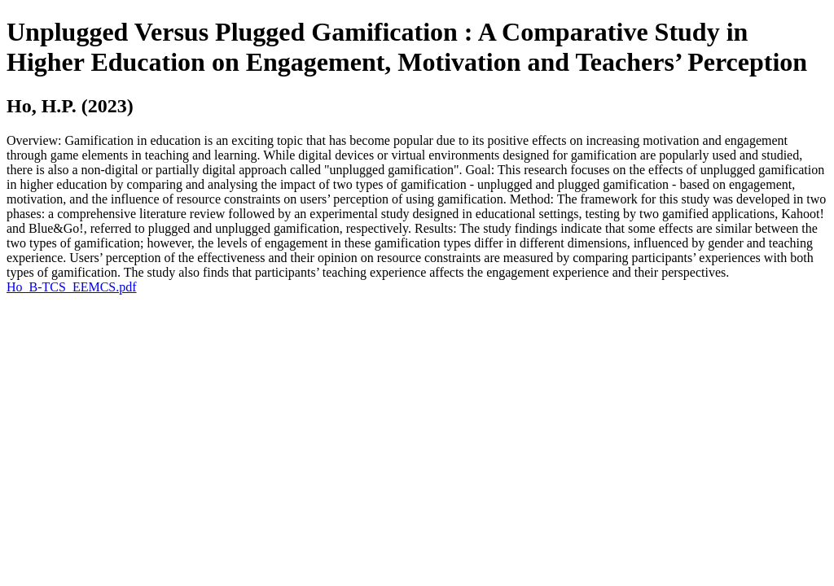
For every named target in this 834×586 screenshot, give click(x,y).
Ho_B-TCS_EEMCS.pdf (72, 287)
